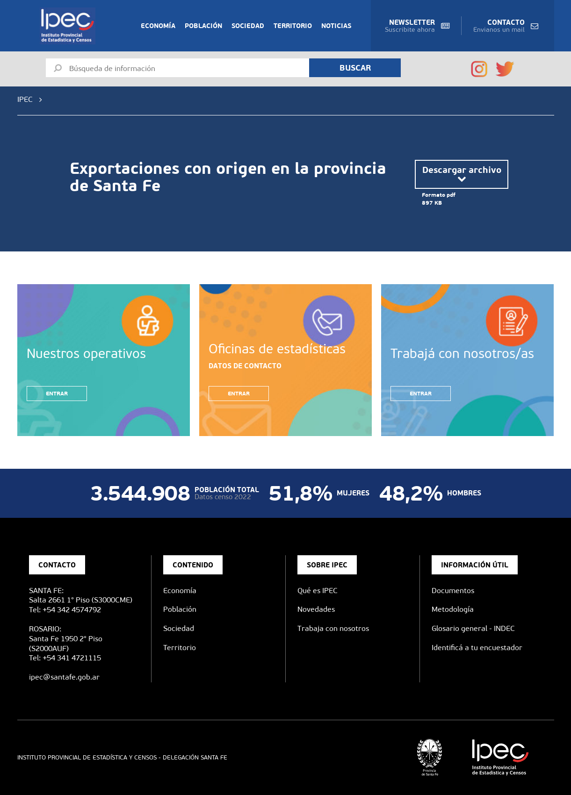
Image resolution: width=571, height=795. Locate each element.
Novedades (316, 609)
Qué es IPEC (317, 590)
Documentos (453, 590)
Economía (158, 25)
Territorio (293, 25)
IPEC (25, 99)
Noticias (336, 25)
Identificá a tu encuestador (477, 647)
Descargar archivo (461, 174)
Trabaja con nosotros (333, 628)
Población (203, 25)
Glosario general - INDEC (473, 628)
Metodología (453, 609)
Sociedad (247, 25)
